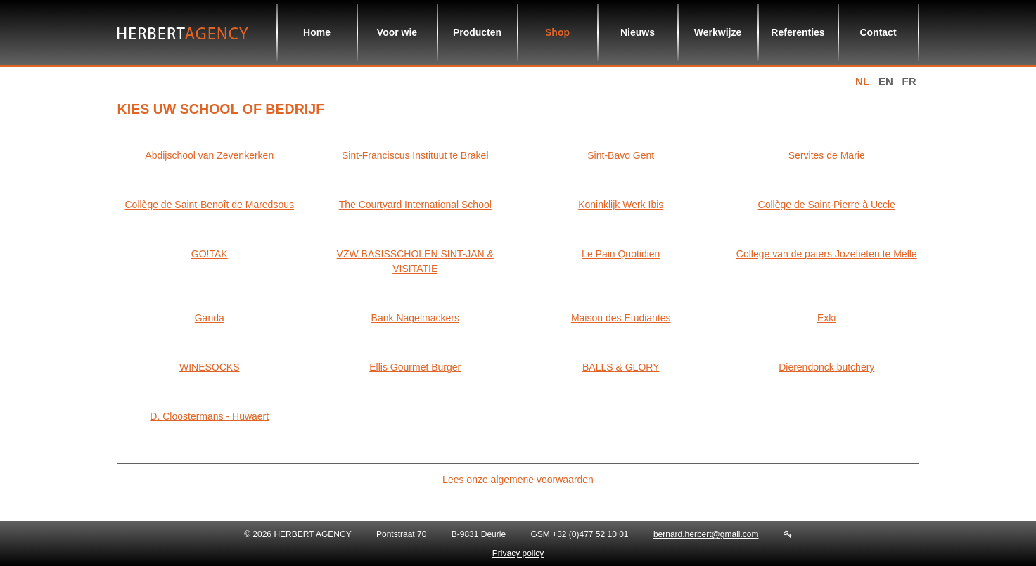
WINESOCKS (209, 367)
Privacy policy (518, 553)
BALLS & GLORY (620, 367)
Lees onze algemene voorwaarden (518, 479)
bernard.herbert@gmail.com (706, 534)
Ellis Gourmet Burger (415, 367)
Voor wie (397, 32)
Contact (877, 32)
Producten (477, 32)
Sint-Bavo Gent (620, 155)
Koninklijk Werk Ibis (620, 204)
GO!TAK (209, 253)
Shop (557, 32)
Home (317, 32)
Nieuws (637, 32)
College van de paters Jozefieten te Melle (826, 253)
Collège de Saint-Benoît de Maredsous (209, 204)
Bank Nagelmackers (415, 317)
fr (909, 81)
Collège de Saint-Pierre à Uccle (826, 204)
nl (862, 81)
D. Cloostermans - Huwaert (209, 416)
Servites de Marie (826, 155)
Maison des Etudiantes (621, 317)
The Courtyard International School (415, 204)
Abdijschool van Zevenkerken (209, 155)
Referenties (797, 32)
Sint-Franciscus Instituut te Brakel (415, 155)
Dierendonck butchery (826, 367)
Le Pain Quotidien (621, 253)
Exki (826, 317)
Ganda (209, 317)
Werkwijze (717, 32)
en (885, 81)
